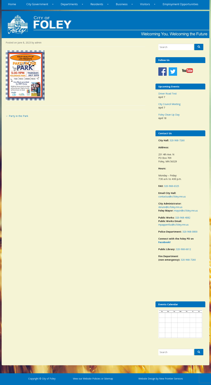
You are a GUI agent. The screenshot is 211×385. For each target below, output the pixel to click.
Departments (69, 4)
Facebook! (164, 242)
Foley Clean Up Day (169, 114)
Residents (96, 4)
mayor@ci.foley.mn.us (186, 210)
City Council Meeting (169, 104)
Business (122, 4)
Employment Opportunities (180, 4)
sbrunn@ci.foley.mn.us (170, 207)
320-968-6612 (183, 249)
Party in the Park (17, 116)
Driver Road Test (167, 93)
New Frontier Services (171, 378)
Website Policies (91, 378)
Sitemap (108, 378)
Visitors (145, 4)
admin (38, 42)
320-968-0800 (189, 231)
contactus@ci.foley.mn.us (172, 196)
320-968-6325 (171, 186)
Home (12, 4)
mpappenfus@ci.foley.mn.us (173, 224)
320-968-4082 (182, 217)
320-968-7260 (177, 140)
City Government (37, 4)
